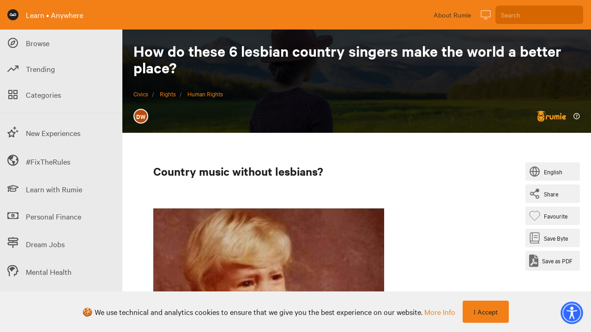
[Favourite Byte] (550, 215)
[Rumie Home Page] (12, 14)
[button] (572, 313)
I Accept (486, 311)
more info (439, 312)
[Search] (539, 14)
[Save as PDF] (551, 261)
